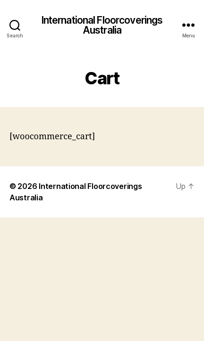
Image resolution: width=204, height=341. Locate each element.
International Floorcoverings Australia (102, 25)
